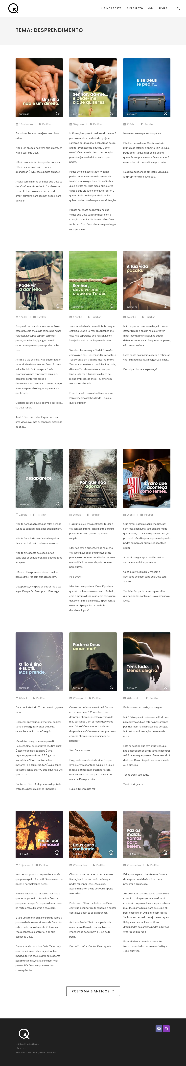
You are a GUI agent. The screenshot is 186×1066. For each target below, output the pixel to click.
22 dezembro (78, 865)
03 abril (21, 698)
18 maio (75, 514)
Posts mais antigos (93, 991)
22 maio (21, 514)
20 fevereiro (131, 698)
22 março (76, 698)
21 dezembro (132, 865)
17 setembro (24, 124)
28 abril (129, 514)
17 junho (75, 317)
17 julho (21, 317)
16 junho (129, 317)
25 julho (129, 124)
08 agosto (76, 124)
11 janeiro (23, 865)
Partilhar (45, 124)
